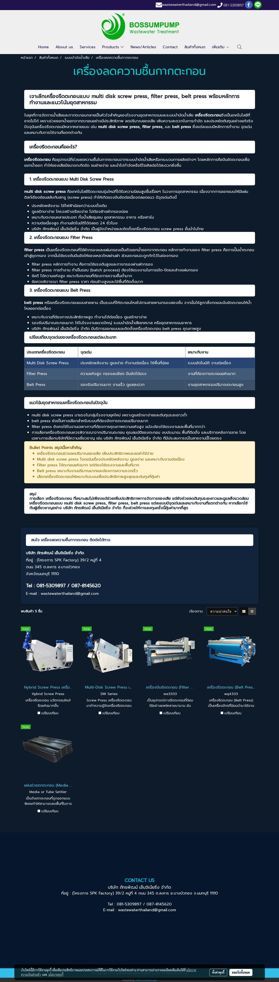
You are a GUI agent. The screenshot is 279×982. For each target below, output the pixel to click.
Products (113, 47)
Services (87, 47)
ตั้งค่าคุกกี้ (218, 972)
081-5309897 (129, 904)
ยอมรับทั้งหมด (241, 972)
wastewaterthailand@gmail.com (189, 5)
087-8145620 (159, 904)
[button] (239, 47)
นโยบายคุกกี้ (55, 974)
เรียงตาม (198, 611)
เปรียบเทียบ (49, 713)
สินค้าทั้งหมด (194, 47)
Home (43, 47)
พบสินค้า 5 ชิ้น (31, 611)
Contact (170, 47)
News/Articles (143, 47)
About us (64, 47)
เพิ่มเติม (221, 47)
